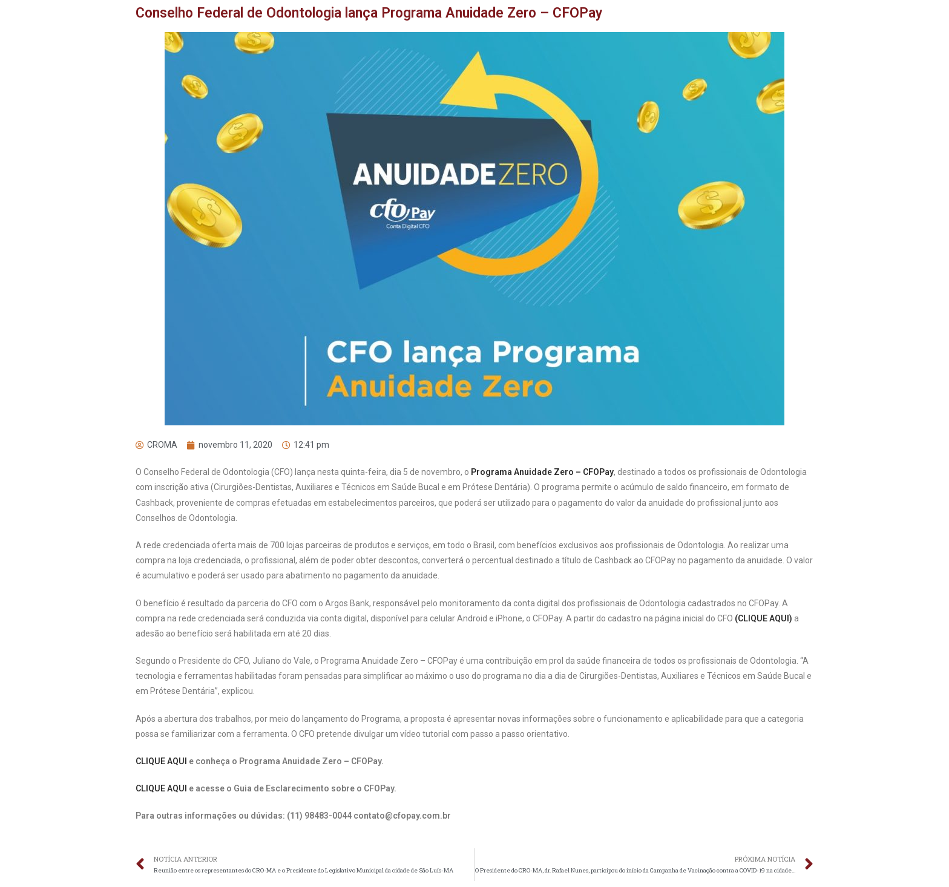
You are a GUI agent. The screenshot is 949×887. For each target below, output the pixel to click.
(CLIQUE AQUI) (764, 618)
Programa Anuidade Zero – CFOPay (542, 472)
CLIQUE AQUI (162, 761)
